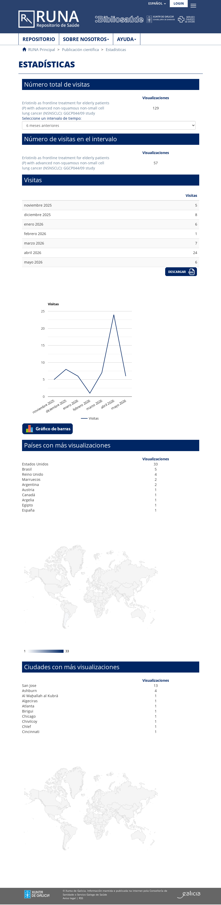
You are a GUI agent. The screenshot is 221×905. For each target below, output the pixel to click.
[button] (157, 3)
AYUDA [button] (126, 39)
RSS (81, 898)
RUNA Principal (41, 49)
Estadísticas (116, 49)
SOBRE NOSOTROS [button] (86, 39)
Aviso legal (69, 898)
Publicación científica (80, 49)
